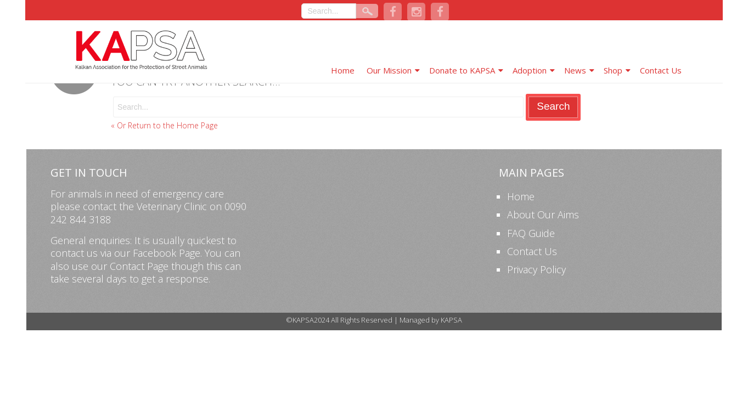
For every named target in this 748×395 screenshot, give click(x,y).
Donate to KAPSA (462, 70)
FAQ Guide (531, 233)
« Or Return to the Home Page (164, 125)
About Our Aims (543, 214)
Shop (613, 70)
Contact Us (661, 70)
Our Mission (389, 70)
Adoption (530, 70)
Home (343, 70)
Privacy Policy (536, 269)
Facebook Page (166, 252)
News (575, 70)
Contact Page (139, 266)
